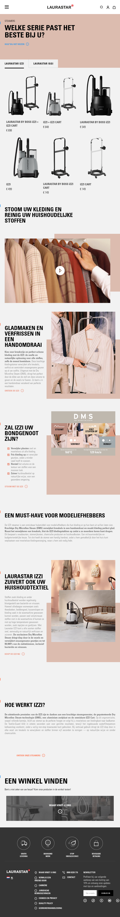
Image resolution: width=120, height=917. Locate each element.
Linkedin (117, 900)
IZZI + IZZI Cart (52, 122)
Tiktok (93, 900)
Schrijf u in (105, 893)
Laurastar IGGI (43, 63)
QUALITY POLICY (46, 903)
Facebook (101, 900)
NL (12, 877)
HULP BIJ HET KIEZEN (14, 44)
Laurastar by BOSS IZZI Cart (58, 185)
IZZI (8, 184)
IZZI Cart (85, 184)
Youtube (109, 900)
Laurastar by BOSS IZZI (95, 122)
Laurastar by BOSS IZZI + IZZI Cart (22, 123)
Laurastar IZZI (14, 63)
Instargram (84, 900)
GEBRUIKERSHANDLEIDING (50, 908)
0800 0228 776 (72, 872)
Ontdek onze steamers (28, 755)
